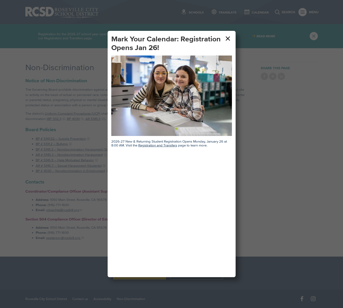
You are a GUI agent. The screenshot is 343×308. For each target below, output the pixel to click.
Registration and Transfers (157, 145)
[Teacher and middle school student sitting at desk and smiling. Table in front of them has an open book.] (171, 96)
